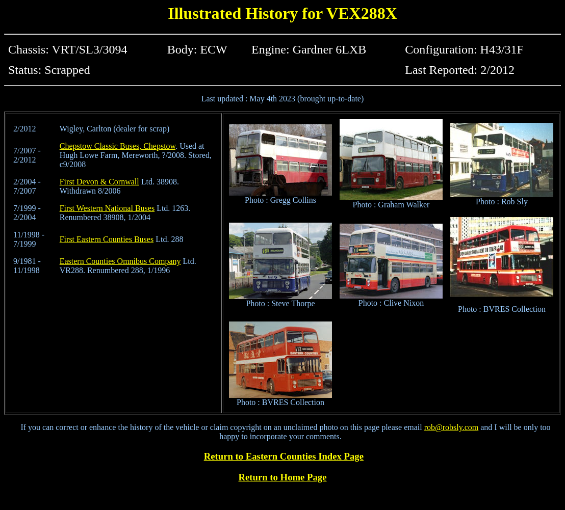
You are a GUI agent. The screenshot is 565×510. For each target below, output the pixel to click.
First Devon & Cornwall (99, 181)
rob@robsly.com (451, 427)
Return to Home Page (283, 477)
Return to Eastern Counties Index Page (284, 456)
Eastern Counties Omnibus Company (120, 261)
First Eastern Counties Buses (106, 239)
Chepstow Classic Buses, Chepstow (117, 146)
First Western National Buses (107, 208)
